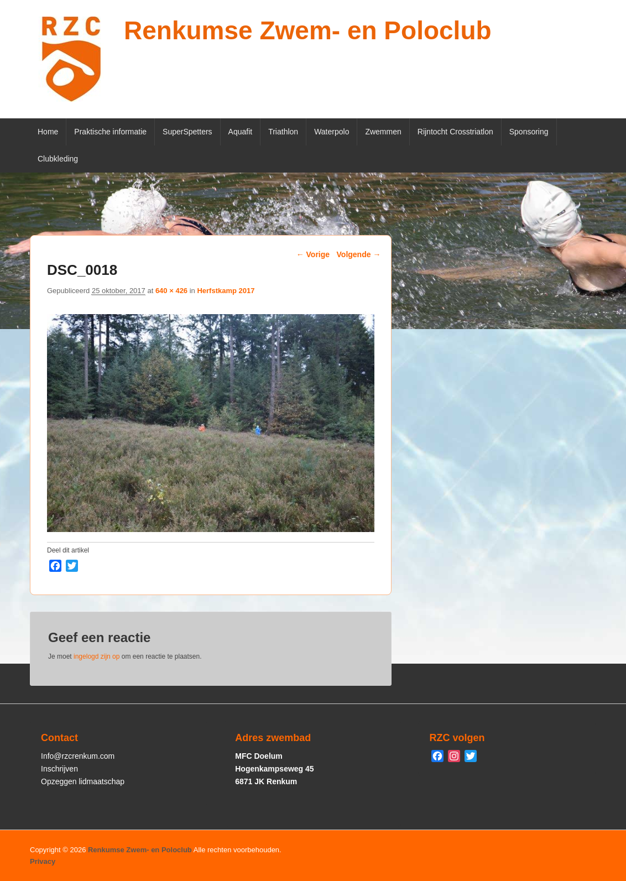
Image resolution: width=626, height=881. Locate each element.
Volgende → (359, 254)
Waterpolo (331, 131)
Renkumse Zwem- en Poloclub (308, 30)
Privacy (42, 861)
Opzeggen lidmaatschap (82, 781)
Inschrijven (59, 768)
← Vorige (313, 254)
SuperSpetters (187, 131)
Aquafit (240, 131)
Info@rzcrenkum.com (77, 756)
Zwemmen (383, 131)
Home (48, 131)
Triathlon (283, 131)
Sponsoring (529, 131)
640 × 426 (171, 290)
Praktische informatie (110, 131)
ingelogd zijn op (96, 656)
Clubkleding (58, 158)
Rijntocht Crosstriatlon (455, 131)
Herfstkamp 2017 (225, 290)
